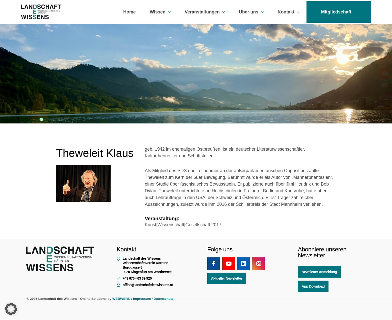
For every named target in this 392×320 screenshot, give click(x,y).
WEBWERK (121, 299)
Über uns (251, 12)
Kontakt (289, 12)
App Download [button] (313, 286)
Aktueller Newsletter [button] (226, 278)
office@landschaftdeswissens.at (148, 285)
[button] (168, 12)
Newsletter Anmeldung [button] (319, 272)
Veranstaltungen (205, 12)
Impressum (142, 299)
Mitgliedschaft (338, 12)
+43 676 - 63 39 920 (137, 278)
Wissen (160, 12)
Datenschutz (163, 299)
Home (129, 11)
